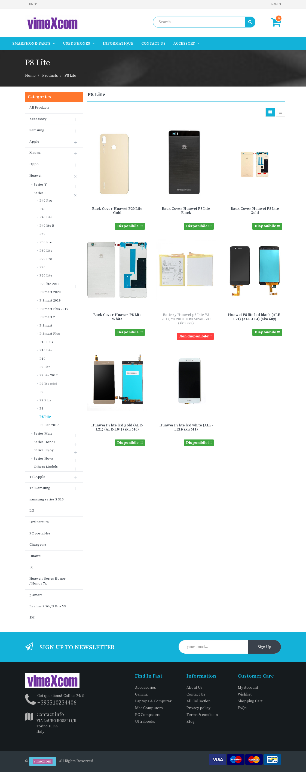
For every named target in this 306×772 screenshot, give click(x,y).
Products (50, 75)
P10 (42, 358)
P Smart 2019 (50, 300)
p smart (35, 595)
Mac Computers (149, 708)
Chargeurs (38, 544)
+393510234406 (56, 702)
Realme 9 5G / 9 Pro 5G (47, 606)
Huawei (35, 175)
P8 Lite (70, 75)
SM (32, 617)
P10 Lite (45, 350)
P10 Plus (46, 342)
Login (276, 4)
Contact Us (195, 694)
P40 (42, 209)
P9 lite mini (48, 384)
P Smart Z (47, 317)
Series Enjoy (44, 450)
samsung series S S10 (46, 499)
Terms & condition (202, 714)
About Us (194, 687)
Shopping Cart (250, 701)
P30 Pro (45, 242)
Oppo (34, 164)
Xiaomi (35, 152)
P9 (41, 392)
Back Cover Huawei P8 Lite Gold (255, 210)
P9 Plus (45, 400)
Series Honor (44, 442)
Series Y (40, 184)
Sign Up (264, 647)
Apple (34, 141)
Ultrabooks (145, 721)
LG (31, 510)
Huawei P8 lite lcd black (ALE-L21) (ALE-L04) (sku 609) (254, 316)
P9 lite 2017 (48, 375)
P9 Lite (44, 367)
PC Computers (147, 714)
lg (31, 567)
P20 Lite (45, 275)
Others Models (46, 467)
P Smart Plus (49, 333)
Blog (190, 721)
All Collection (198, 701)
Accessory (38, 119)
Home (30, 75)
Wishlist (245, 694)
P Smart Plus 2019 (53, 309)
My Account (248, 687)
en (33, 4)
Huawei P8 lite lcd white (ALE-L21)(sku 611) (186, 427)
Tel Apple (37, 477)
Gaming (141, 694)
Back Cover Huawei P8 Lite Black (186, 210)
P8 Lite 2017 (49, 425)
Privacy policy (198, 708)
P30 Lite (45, 250)
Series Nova (43, 458)
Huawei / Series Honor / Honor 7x (47, 581)
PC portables (39, 533)
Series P (40, 193)
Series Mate (43, 433)
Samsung (36, 130)
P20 (42, 267)
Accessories (145, 687)
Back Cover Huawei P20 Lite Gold (117, 210)
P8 (41, 408)
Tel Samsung (39, 488)
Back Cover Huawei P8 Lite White (117, 316)
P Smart (45, 325)
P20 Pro (45, 259)
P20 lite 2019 (49, 284)
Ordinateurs (39, 522)
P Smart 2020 (50, 292)
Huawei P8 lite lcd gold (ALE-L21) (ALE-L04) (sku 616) (117, 427)
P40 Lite (45, 217)
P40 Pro (45, 200)
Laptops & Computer (153, 701)
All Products (39, 107)
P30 (42, 234)
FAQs (242, 708)
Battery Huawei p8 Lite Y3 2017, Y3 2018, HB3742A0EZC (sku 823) (185, 319)
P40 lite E (46, 225)
